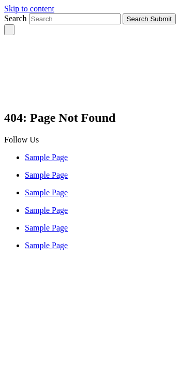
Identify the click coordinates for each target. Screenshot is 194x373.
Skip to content (29, 8)
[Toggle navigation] (9, 29)
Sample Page (46, 157)
